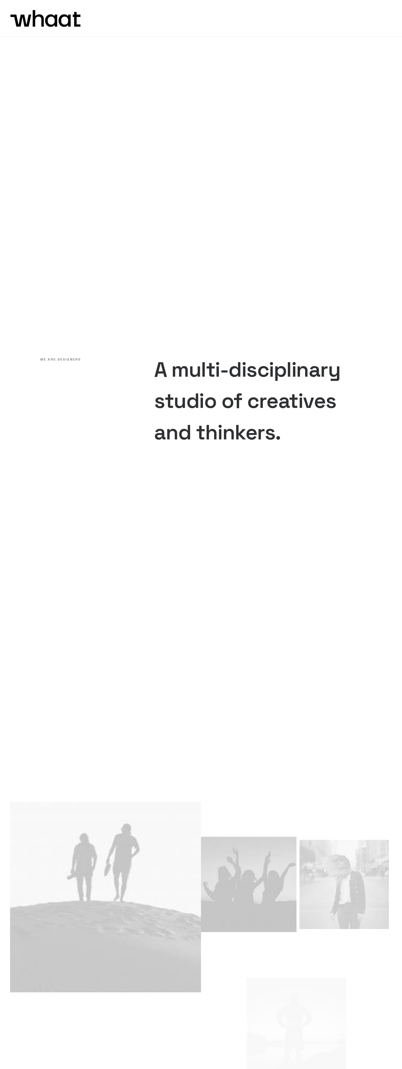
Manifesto (221, 968)
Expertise (220, 990)
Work (216, 960)
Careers (218, 975)
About (217, 946)
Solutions (220, 982)
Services (219, 953)
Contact (219, 997)
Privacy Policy (280, 1054)
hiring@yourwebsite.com (293, 987)
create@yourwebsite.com (294, 959)
